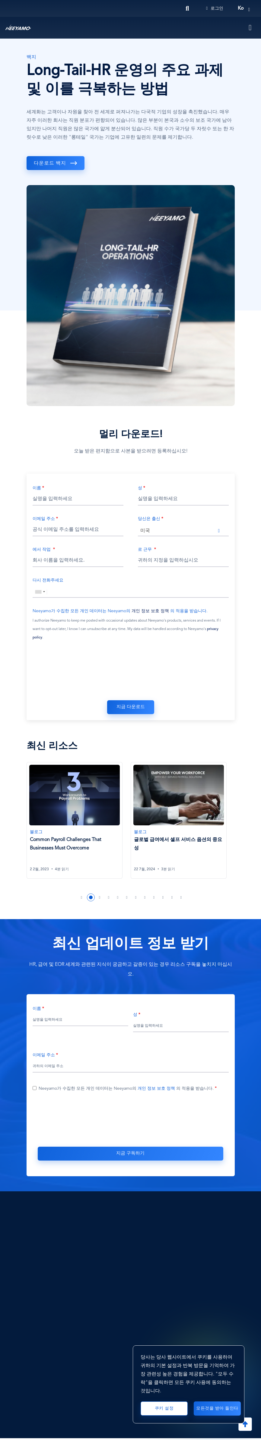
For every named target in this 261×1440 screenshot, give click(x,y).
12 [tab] (181, 899)
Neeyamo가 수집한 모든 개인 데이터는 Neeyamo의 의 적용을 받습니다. (120, 611)
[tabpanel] (79, 824)
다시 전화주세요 (48, 580)
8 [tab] (145, 899)
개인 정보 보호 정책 (150, 611)
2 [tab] (91, 899)
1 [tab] (82, 899)
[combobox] (183, 530)
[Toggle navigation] (250, 28)
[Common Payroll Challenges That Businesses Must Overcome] (75, 821)
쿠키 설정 (164, 1406)
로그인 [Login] (214, 8)
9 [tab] (154, 899)
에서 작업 (42, 549)
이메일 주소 (44, 519)
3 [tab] (100, 899)
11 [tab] (172, 899)
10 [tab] (163, 899)
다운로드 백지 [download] (51, 163)
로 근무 (145, 549)
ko (241, 8)
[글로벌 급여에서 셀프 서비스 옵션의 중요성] (179, 821)
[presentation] (131, 671)
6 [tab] (127, 899)
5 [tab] (118, 899)
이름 (37, 488)
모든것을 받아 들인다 (217, 1405)
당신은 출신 (149, 519)
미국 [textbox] (145, 530)
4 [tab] (109, 899)
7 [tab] (136, 899)
